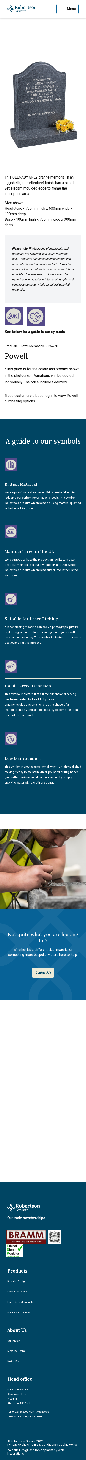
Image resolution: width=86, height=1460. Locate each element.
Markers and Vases (18, 1312)
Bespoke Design (16, 1281)
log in (48, 395)
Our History (13, 1340)
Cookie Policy (68, 1444)
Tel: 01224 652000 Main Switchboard (28, 1411)
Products (11, 346)
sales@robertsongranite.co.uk (24, 1416)
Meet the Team (16, 1351)
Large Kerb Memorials (20, 1302)
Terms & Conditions (43, 1444)
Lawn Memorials (33, 346)
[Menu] (67, 9)
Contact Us (43, 973)
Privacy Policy (18, 1444)
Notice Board (14, 1361)
